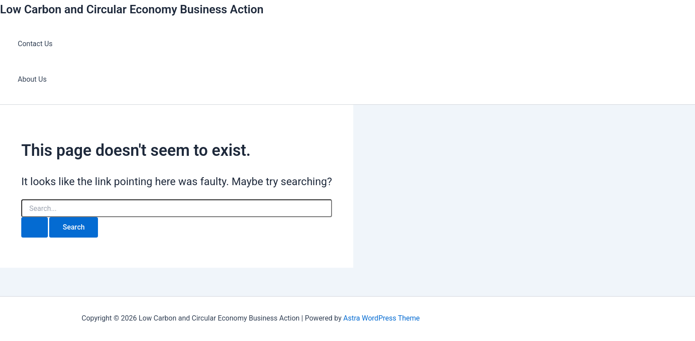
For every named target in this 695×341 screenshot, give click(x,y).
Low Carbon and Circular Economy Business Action (132, 9)
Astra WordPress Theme (382, 318)
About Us (32, 79)
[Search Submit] (34, 227)
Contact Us (35, 44)
